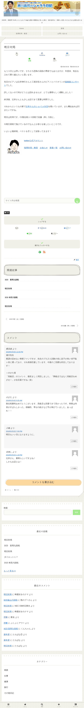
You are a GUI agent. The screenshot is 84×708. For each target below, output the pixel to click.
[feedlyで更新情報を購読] (40, 252)
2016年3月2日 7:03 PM (14, 414)
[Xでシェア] (16, 54)
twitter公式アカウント (33, 141)
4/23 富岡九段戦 (11, 612)
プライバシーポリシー (42, 701)
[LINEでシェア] (29, 59)
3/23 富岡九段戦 (12, 529)
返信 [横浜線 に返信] (74, 370)
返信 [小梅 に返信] (74, 424)
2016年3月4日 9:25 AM (14, 383)
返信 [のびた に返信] (74, 400)
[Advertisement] (42, 175)
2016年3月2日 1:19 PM (14, 438)
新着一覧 (54, 148)
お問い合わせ (65, 148)
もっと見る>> (10, 554)
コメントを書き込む (43, 465)
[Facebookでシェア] (42, 54)
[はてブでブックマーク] (67, 54)
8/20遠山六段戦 (10, 583)
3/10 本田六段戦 (11, 546)
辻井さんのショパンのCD (37, 106)
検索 (6, 491)
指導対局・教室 (31, 148)
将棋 (7, 212)
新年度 (7, 618)
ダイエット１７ (11, 540)
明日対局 (8, 523)
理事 (6, 600)
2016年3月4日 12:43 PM (14, 335)
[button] (54, 59)
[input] (42, 200)
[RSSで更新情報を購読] (44, 252)
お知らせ (44, 148)
